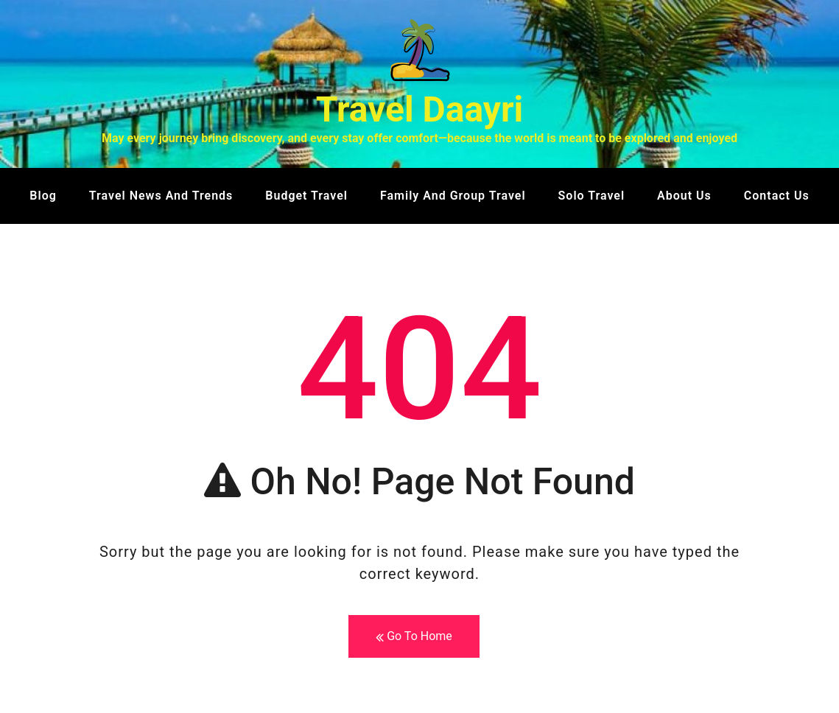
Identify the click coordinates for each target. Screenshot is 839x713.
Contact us (777, 196)
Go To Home (414, 636)
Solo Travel (591, 196)
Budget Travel (306, 196)
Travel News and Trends (161, 196)
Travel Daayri (420, 109)
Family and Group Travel (453, 196)
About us (684, 196)
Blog (42, 196)
